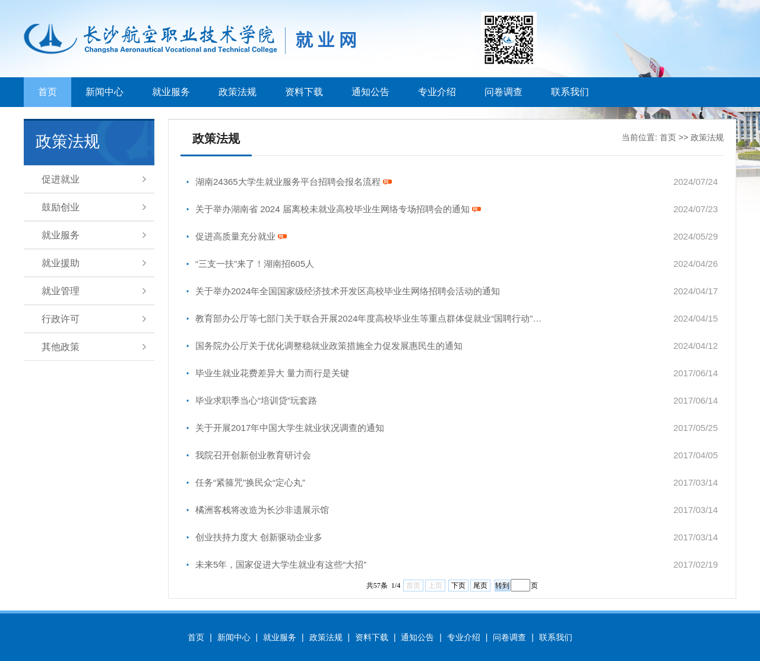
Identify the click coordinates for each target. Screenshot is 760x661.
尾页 (480, 585)
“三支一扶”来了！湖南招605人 (254, 264)
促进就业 (61, 179)
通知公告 (371, 92)
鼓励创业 (61, 207)
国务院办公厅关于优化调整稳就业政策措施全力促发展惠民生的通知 (329, 346)
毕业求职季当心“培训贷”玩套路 (256, 400)
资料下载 (304, 92)
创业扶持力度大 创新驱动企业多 (258, 537)
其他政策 (61, 347)
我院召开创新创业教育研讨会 (253, 455)
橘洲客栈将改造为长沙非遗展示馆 (262, 510)
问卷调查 (503, 92)
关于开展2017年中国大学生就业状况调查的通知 (289, 428)
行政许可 (61, 319)
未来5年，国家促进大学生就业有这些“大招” (280, 564)
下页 (458, 585)
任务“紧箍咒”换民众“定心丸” (250, 482)
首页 (47, 92)
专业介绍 (437, 92)
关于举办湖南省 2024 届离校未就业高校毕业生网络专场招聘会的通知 (338, 209)
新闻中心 (105, 92)
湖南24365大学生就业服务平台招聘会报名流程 (293, 182)
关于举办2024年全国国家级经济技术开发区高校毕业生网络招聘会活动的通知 (347, 291)
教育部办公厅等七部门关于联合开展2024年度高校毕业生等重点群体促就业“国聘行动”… (368, 318)
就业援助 (61, 263)
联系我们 (570, 92)
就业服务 (171, 92)
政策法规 (237, 92)
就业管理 (61, 291)
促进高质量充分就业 (241, 236)
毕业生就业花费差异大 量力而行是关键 (272, 373)
